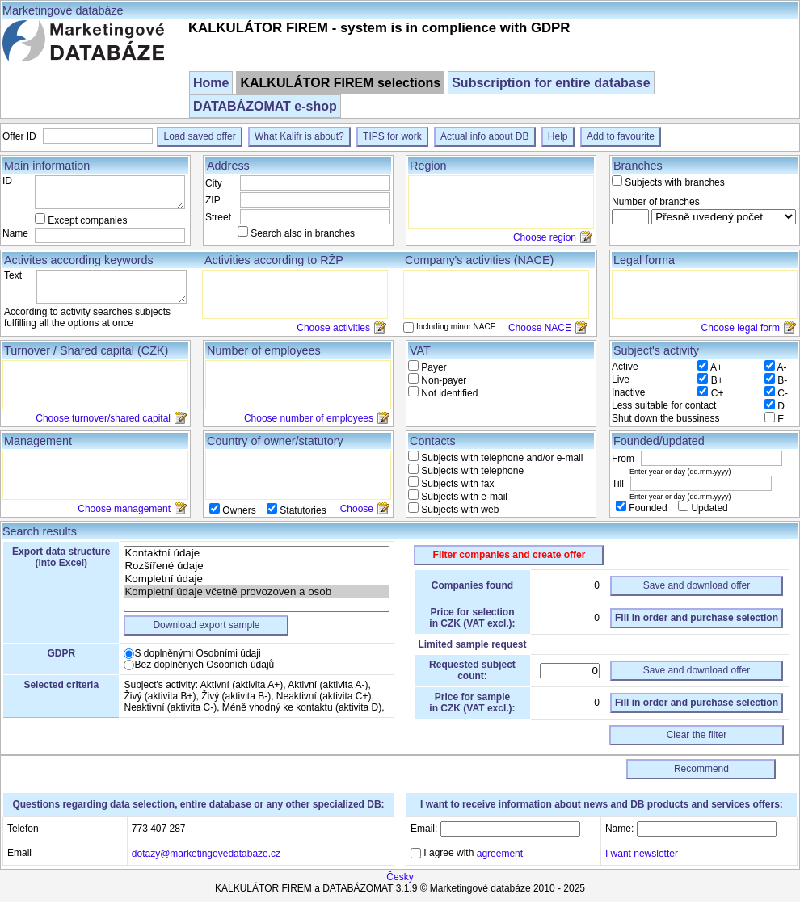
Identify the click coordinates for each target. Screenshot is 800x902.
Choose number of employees (308, 418)
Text (13, 275)
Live (620, 379)
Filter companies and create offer (509, 554)
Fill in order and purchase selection (696, 617)
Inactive (628, 392)
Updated (708, 508)
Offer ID (20, 136)
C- (782, 393)
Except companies (87, 220)
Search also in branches (303, 233)
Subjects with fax (456, 483)
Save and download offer (697, 585)
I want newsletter (641, 852)
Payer (433, 367)
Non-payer (442, 380)
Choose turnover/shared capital (103, 418)
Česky (399, 877)
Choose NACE (539, 328)
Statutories (301, 510)
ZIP (213, 200)
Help (558, 136)
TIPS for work (392, 136)
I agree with (472, 852)
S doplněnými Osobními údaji (197, 653)
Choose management (124, 508)
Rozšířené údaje (256, 566)
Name (15, 233)
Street (218, 217)
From (624, 458)
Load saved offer (199, 136)
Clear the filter (697, 734)
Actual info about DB (484, 136)
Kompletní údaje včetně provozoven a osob (256, 591)
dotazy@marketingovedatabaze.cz (206, 852)
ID (7, 181)
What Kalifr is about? (299, 136)
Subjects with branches (674, 182)
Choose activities (333, 328)
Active (625, 366)
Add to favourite (621, 136)
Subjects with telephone (471, 470)
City (213, 183)
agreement (500, 853)
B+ (717, 380)
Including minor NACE (455, 326)
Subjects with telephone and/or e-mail (501, 458)
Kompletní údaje (256, 579)
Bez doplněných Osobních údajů (204, 664)
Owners (239, 510)
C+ (717, 393)
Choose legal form (740, 328)
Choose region (544, 237)
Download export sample (206, 625)
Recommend (701, 768)
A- (782, 367)
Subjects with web (459, 509)
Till (619, 483)
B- (782, 380)
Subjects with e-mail (463, 496)
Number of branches (656, 202)
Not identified (448, 393)
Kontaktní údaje (256, 553)
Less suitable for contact (664, 405)
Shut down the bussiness (665, 418)
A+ (716, 367)
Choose (356, 508)
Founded (648, 508)
